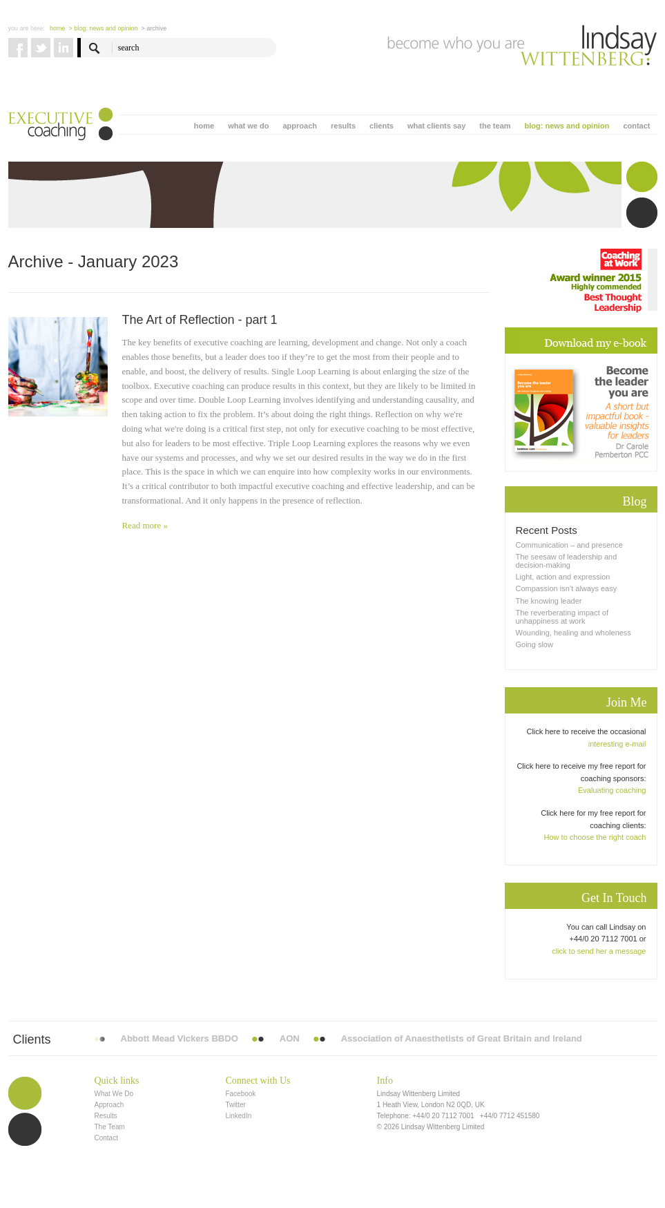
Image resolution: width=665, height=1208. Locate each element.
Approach (109, 1105)
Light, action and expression (563, 577)
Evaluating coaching (612, 790)
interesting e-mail (617, 744)
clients (381, 126)
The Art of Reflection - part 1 (200, 320)
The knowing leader (549, 601)
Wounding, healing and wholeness (573, 633)
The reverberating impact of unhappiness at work (562, 616)
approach (299, 126)
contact (636, 126)
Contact (106, 1138)
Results (106, 1116)
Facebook (240, 1093)
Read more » (145, 525)
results (343, 126)
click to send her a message (599, 951)
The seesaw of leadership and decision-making (566, 561)
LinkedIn (238, 1116)
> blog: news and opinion (103, 28)
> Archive (153, 28)
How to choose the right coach (595, 837)
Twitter (235, 1105)
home (204, 126)
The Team (110, 1127)
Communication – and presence (569, 545)
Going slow (534, 644)
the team (494, 126)
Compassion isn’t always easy (566, 588)
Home (58, 28)
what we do (248, 126)
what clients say (436, 126)
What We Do (114, 1093)
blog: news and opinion (567, 126)
